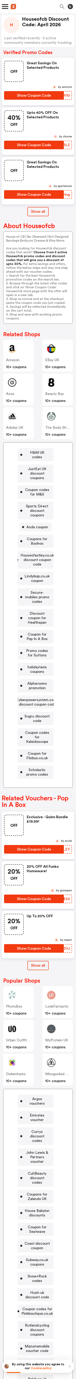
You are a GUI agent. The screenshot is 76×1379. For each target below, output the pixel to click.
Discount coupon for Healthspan (38, 580)
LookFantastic (57, 930)
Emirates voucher (37, 1034)
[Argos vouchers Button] (35, 1022)
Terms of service (63, 1351)
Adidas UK (14, 427)
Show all (38, 889)
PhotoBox (14, 930)
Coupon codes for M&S (37, 481)
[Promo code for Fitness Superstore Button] (36, 1269)
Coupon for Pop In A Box (37, 594)
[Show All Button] (38, 889)
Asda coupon (37, 509)
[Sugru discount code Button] (36, 657)
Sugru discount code (37, 658)
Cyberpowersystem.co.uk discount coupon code (37, 643)
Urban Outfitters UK (22, 963)
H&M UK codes (37, 452)
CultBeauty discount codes (37, 1076)
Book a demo (25, 1311)
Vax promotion (37, 1256)
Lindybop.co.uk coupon (37, 549)
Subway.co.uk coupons (37, 1143)
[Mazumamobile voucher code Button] (36, 1213)
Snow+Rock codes (37, 1154)
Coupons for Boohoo (37, 521)
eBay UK (53, 360)
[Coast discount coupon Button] (35, 1131)
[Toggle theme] (70, 6)
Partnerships (51, 1311)
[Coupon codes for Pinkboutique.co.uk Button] (36, 1180)
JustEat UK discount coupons (38, 467)
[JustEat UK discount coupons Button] (36, 466)
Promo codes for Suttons (38, 605)
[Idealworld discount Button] (35, 1227)
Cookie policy (41, 1368)
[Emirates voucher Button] (35, 1034)
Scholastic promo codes (38, 698)
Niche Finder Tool (40, 1317)
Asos (10, 394)
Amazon (12, 360)
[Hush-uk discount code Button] (35, 1166)
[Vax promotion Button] (35, 1255)
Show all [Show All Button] (38, 211)
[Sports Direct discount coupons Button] (36, 494)
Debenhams (16, 997)
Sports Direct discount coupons (38, 495)
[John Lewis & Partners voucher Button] (36, 1060)
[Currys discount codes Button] (35, 1046)
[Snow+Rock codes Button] (35, 1154)
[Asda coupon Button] (36, 509)
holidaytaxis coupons (37, 617)
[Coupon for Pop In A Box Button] (36, 593)
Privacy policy (41, 1351)
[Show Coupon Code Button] (34, 95)
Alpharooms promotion (37, 629)
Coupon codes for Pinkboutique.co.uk (37, 1181)
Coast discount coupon (37, 1131)
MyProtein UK (56, 963)
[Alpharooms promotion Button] (36, 629)
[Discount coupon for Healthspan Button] (36, 579)
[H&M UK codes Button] (36, 452)
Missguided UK (57, 997)
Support (58, 1326)
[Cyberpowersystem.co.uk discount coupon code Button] (36, 643)
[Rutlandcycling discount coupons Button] (36, 1197)
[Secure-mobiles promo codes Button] (36, 563)
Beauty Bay (55, 394)
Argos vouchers (37, 1022)
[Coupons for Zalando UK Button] (35, 1090)
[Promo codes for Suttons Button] (36, 605)
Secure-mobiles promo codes (37, 563)
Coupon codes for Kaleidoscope (38, 672)
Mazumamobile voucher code (37, 1213)
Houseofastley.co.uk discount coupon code (37, 535)
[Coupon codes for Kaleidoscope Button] (36, 671)
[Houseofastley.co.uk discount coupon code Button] (36, 535)
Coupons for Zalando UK (37, 1091)
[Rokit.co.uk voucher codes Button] (36, 1241)
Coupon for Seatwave (37, 1119)
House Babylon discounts (37, 1105)
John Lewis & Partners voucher (37, 1060)
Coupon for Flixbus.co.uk (37, 686)
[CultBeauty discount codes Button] (36, 1076)
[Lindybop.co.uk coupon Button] (36, 549)
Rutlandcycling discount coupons (37, 1197)
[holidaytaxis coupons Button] (36, 617)
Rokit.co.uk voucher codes (37, 1242)
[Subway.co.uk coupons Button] (36, 1142)
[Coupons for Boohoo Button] (36, 521)
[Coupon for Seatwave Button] (35, 1119)
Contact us (39, 1326)
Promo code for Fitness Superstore (37, 1270)
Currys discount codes (37, 1046)
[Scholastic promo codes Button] (36, 697)
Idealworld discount (37, 1227)
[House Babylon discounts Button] (36, 1104)
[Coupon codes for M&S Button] (36, 480)
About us (19, 1326)
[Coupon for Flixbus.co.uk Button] (36, 686)
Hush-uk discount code (37, 1166)
